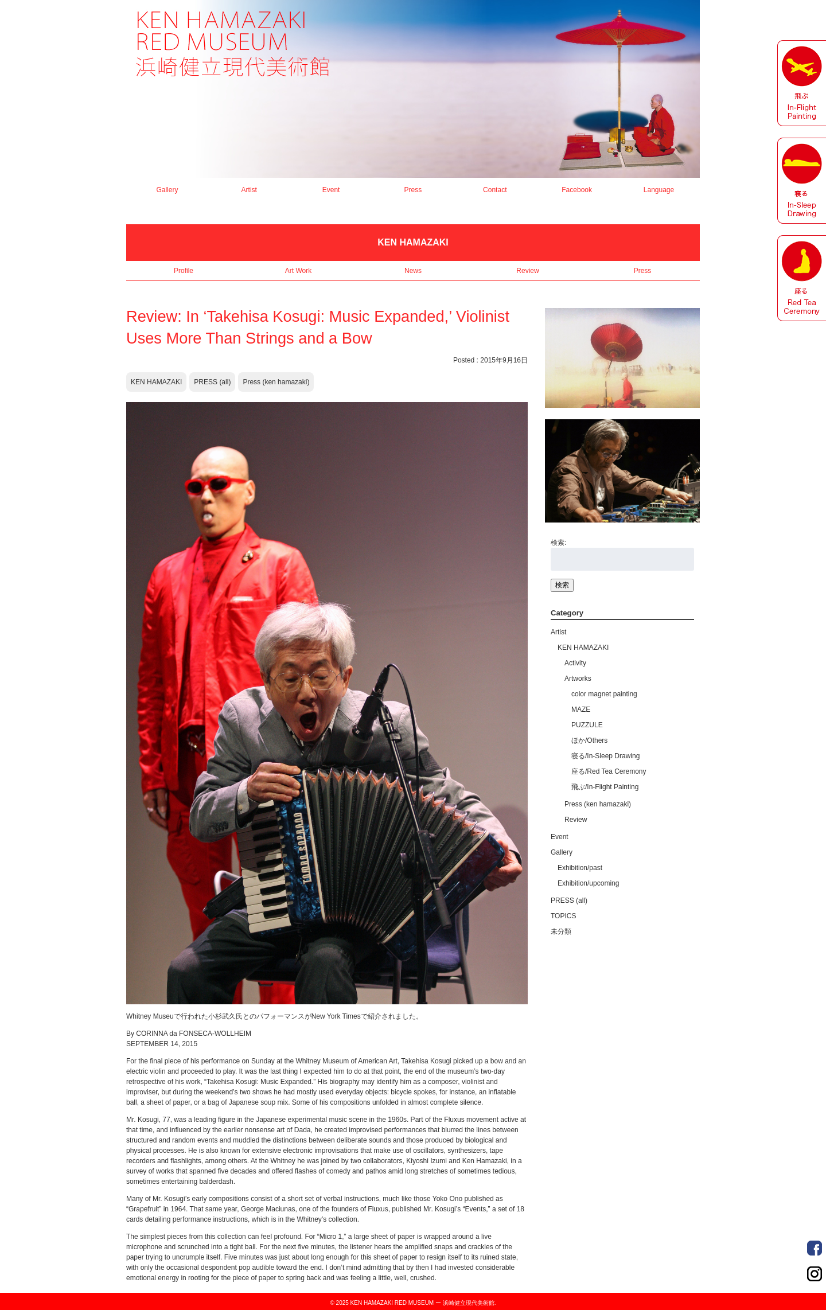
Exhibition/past (580, 868)
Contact (494, 190)
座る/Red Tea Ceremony (608, 771)
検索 (562, 585)
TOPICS (563, 916)
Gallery (167, 190)
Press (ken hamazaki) (276, 382)
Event (331, 190)
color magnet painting (604, 694)
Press (413, 190)
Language (659, 190)
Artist (249, 190)
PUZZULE (587, 725)
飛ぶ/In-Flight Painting (604, 787)
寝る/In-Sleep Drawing (605, 756)
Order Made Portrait (814, 1248)
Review (527, 271)
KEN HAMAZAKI (156, 382)
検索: (558, 543)
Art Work (298, 271)
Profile (183, 271)
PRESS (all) (212, 382)
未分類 (561, 931)
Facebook (577, 190)
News (413, 271)
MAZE (580, 709)
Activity (575, 663)
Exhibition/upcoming (588, 883)
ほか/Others (589, 740)
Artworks (577, 679)
